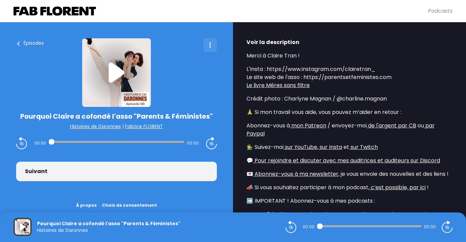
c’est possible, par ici (397, 187)
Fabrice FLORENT (144, 126)
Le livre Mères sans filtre (278, 85)
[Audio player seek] (117, 142)
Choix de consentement (129, 205)
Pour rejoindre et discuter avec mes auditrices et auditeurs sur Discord (346, 160)
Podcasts (440, 11)
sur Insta (330, 147)
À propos (86, 205)
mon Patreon (308, 125)
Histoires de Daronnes (95, 126)
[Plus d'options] (210, 45)
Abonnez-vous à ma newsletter (295, 174)
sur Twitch (363, 147)
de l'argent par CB (391, 125)
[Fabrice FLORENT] (220, 11)
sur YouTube (300, 147)
